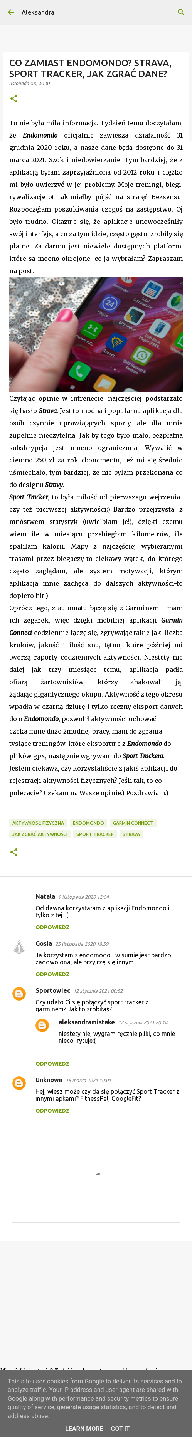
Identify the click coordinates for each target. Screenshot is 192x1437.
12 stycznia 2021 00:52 (98, 991)
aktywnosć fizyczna (38, 823)
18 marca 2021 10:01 (88, 1080)
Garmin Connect (133, 823)
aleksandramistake (87, 1022)
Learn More (84, 1428)
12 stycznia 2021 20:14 (142, 1022)
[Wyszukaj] (181, 12)
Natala (45, 896)
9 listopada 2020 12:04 (83, 897)
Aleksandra (38, 12)
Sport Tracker (95, 834)
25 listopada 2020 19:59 (81, 944)
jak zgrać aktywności (39, 834)
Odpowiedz (52, 927)
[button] (14, 99)
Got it (120, 1428)
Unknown (48, 1079)
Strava (131, 834)
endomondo (88, 823)
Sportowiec (52, 990)
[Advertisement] (96, 1307)
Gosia (43, 943)
